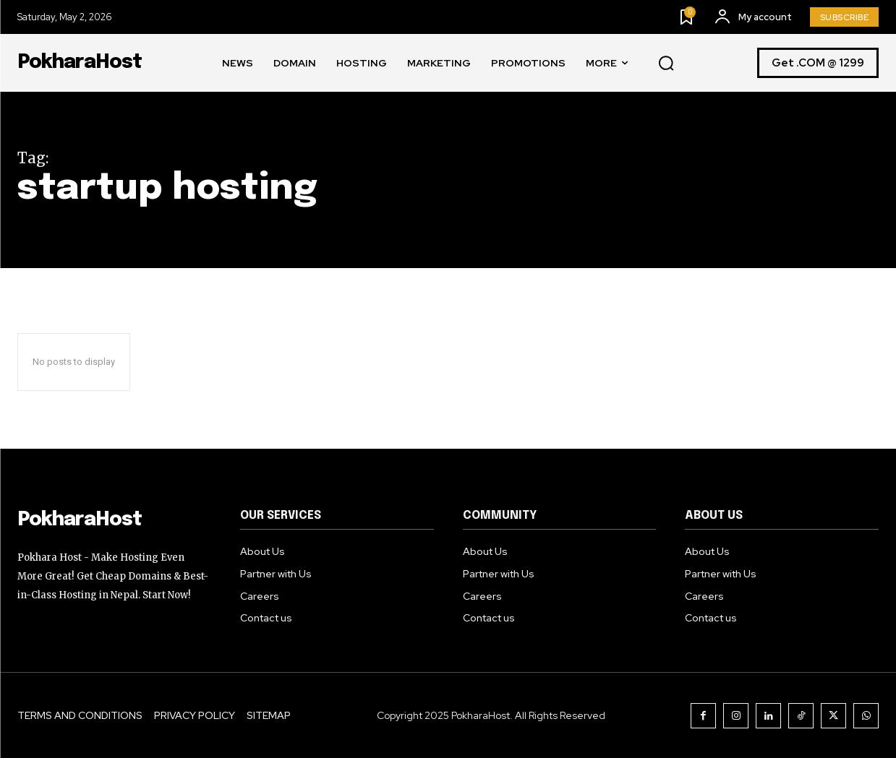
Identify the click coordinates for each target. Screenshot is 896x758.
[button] (666, 64)
